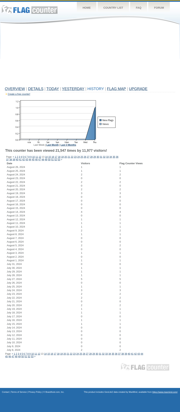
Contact (5, 392)
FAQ (138, 7)
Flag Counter (30, 9)
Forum (159, 7)
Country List (113, 7)
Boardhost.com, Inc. (54, 392)
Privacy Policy (35, 392)
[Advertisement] (90, 56)
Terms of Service (19, 392)
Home (87, 7)
